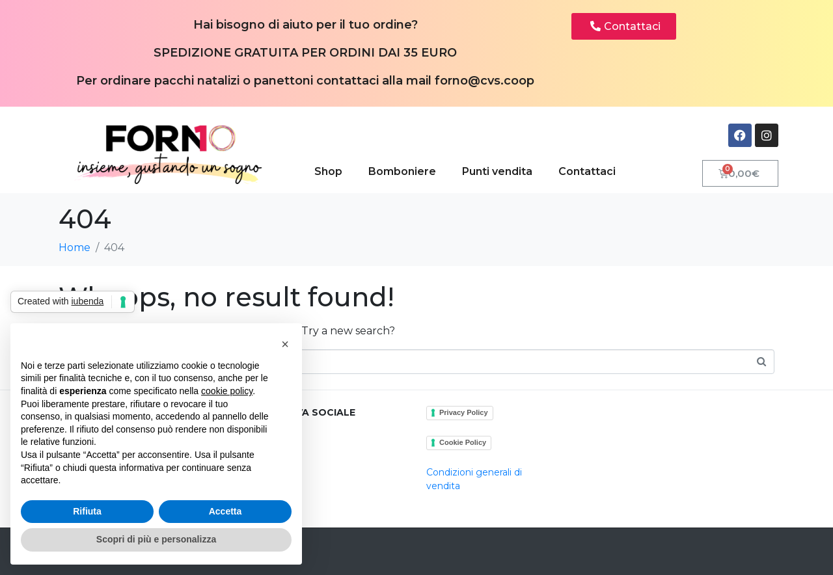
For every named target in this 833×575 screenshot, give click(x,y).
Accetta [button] (225, 511)
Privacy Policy (463, 412)
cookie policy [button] (227, 391)
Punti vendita (497, 171)
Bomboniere (402, 171)
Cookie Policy (462, 442)
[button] (285, 344)
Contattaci (587, 171)
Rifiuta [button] (87, 511)
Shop (328, 171)
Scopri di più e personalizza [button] (156, 539)
